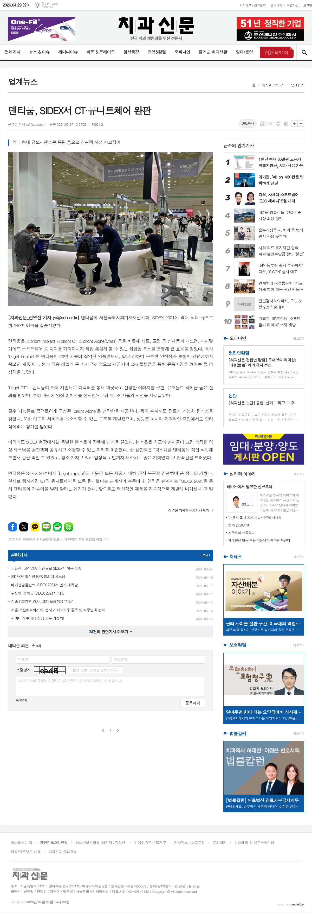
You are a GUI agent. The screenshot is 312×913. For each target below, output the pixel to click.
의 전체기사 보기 (188, 510)
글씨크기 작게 (300, 123)
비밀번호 (121, 659)
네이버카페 (57, 526)
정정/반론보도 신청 (25, 851)
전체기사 (12, 52)
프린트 (278, 123)
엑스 (23, 526)
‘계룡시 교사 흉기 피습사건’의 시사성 (254, 517)
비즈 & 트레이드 (100, 52)
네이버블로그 (46, 526)
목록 (262, 123)
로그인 (307, 5)
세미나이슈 (67, 52)
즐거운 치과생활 (213, 52)
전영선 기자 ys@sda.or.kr (26, 124)
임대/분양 (244, 52)
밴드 (68, 526)
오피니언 (182, 52)
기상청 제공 (47, 7)
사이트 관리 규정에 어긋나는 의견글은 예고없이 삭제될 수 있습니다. (70, 680)
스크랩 (285, 123)
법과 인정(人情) (239, 525)
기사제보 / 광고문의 (252, 5)
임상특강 (131, 52)
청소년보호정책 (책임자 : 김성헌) (101, 842)
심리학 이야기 (242, 474)
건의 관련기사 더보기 (110, 631)
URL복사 (248, 123)
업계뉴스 (297, 85)
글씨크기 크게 (294, 123)
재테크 (235, 557)
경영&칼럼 (156, 52)
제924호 (97, 124)
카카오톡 (35, 526)
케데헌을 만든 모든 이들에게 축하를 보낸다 (259, 540)
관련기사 (19, 555)
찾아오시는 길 (21, 842)
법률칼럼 (237, 733)
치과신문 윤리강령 (62, 851)
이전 (103, 731)
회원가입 (292, 5)
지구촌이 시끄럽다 (241, 532)
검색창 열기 (304, 52)
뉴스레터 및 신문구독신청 (254, 842)
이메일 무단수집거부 (150, 842)
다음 (118, 731)
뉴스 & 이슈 (39, 52)
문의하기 (276, 5)
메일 (270, 123)
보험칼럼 (237, 645)
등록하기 (192, 703)
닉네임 (23, 659)
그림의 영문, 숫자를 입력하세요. (94, 670)
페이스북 (12, 526)
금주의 (238, 145)
